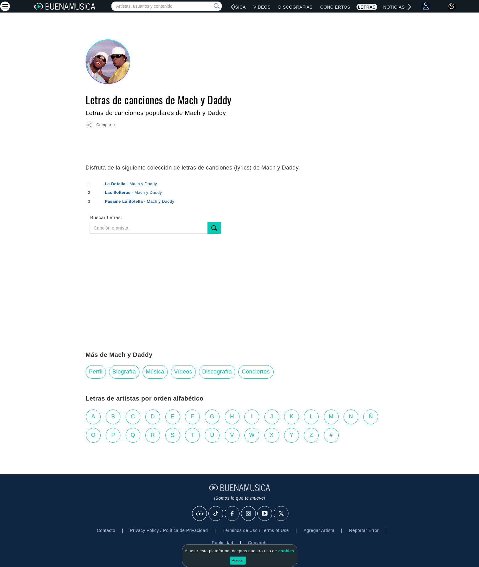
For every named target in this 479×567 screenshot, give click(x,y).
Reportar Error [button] (364, 530)
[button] (100, 126)
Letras (367, 7)
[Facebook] (232, 513)
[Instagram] (248, 513)
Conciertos (335, 7)
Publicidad (222, 542)
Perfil (96, 372)
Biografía (124, 372)
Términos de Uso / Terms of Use (256, 530)
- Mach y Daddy (131, 184)
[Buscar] (214, 228)
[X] (281, 513)
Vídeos (262, 7)
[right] (409, 6)
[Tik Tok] (216, 513)
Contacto (106, 530)
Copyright (258, 542)
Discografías (295, 7)
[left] (232, 6)
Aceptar (238, 560)
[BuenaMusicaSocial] (199, 513)
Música (237, 7)
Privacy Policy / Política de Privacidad (169, 530)
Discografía (217, 372)
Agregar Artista (319, 530)
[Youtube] (265, 513)
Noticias (394, 7)
